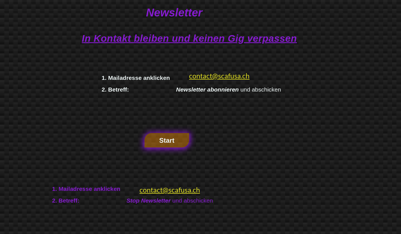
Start (167, 140)
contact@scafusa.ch (219, 76)
